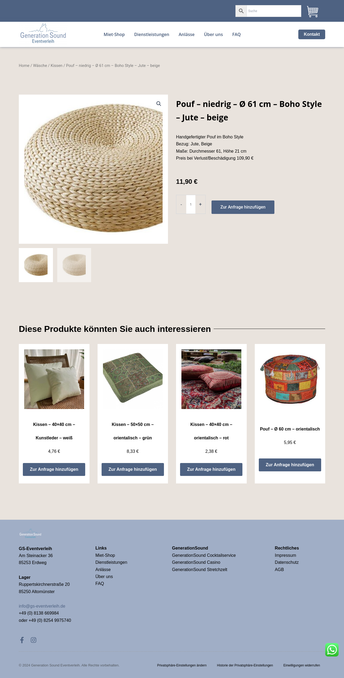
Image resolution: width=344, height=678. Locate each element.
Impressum (286, 555)
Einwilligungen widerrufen (301, 665)
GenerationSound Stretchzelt (199, 569)
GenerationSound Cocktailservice (204, 555)
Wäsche (40, 72)
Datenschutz (287, 561)
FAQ (99, 583)
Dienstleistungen (111, 561)
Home (24, 72)
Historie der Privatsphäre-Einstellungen (245, 665)
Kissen (56, 72)
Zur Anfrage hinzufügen (243, 213)
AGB (279, 569)
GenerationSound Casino (196, 561)
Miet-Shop (105, 555)
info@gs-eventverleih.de (42, 605)
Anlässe (103, 569)
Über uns (104, 576)
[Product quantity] (190, 210)
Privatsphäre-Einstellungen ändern (181, 665)
